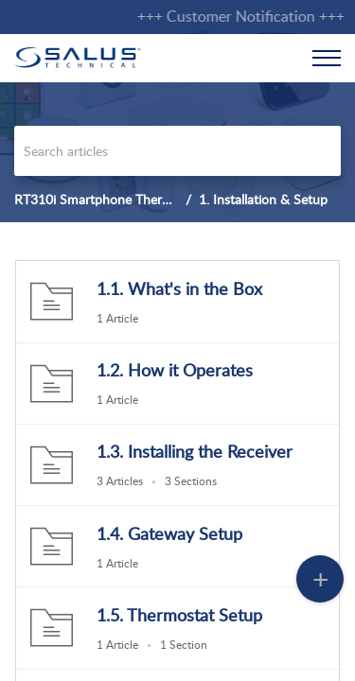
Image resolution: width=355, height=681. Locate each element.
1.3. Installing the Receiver (195, 451)
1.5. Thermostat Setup (179, 614)
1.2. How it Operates (175, 369)
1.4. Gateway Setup (169, 533)
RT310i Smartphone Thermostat (108, 199)
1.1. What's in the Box (179, 288)
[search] (177, 151)
